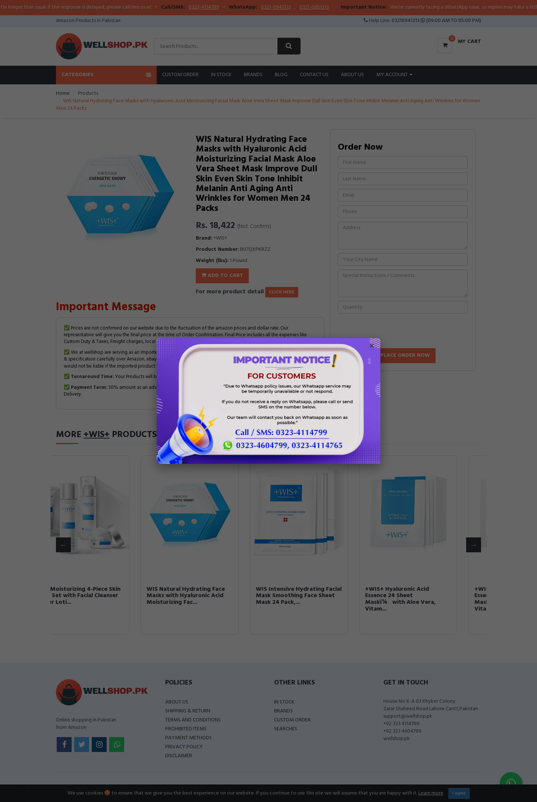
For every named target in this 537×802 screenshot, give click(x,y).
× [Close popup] (371, 346)
